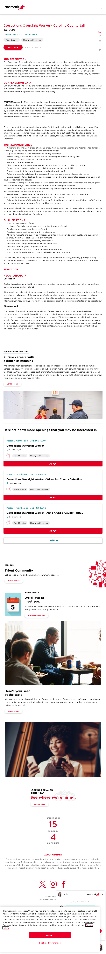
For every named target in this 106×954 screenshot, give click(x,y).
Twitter (34, 329)
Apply (53, 464)
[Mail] (100, 40)
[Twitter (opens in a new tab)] (42, 884)
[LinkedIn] (100, 35)
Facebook (11, 329)
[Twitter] (100, 49)
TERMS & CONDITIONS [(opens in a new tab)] (53, 896)
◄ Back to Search (33, 47)
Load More (53, 540)
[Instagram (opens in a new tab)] (53, 884)
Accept (50, 935)
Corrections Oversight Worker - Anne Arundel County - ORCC (45, 512)
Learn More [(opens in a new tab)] (12, 384)
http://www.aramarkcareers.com (64, 326)
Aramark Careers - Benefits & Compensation (24, 117)
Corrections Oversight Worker (25, 445)
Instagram (21, 329)
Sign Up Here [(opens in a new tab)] (14, 581)
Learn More (13, 711)
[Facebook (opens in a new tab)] (63, 884)
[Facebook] (100, 45)
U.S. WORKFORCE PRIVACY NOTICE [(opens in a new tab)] (53, 899)
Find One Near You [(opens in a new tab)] (36, 615)
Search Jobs (39, 804)
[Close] (96, 911)
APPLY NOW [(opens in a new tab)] (13, 47)
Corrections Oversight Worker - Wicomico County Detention (44, 479)
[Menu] (100, 7)
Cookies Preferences (50, 943)
